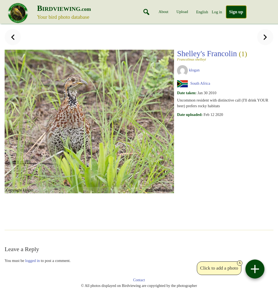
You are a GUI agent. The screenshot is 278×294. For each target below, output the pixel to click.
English (202, 12)
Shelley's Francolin (223, 55)
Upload (182, 12)
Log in (217, 12)
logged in (32, 260)
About (163, 12)
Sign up (236, 12)
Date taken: (187, 93)
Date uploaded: (190, 114)
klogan (194, 70)
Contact (139, 280)
